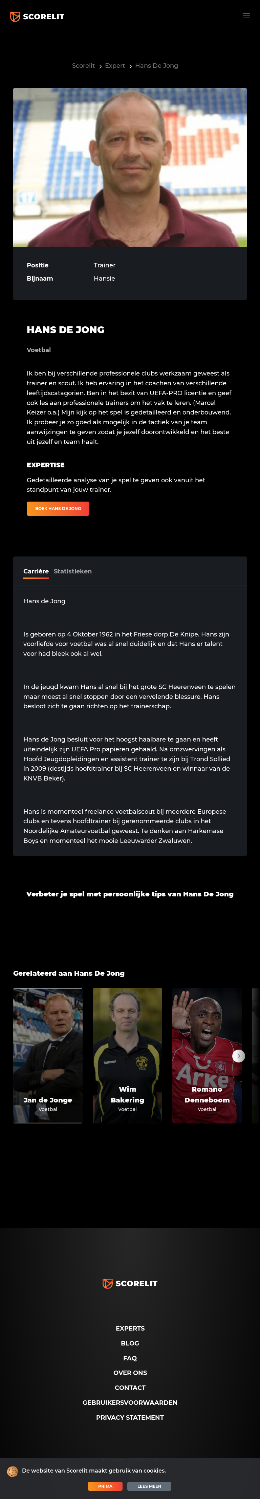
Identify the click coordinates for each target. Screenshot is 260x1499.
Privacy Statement (130, 1417)
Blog (130, 1343)
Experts (130, 1328)
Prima (105, 1486)
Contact (130, 1388)
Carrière (36, 571)
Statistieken (73, 571)
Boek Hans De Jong (58, 508)
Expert (115, 65)
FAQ (130, 1358)
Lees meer (149, 1486)
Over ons (130, 1373)
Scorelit (83, 65)
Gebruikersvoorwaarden (130, 1402)
